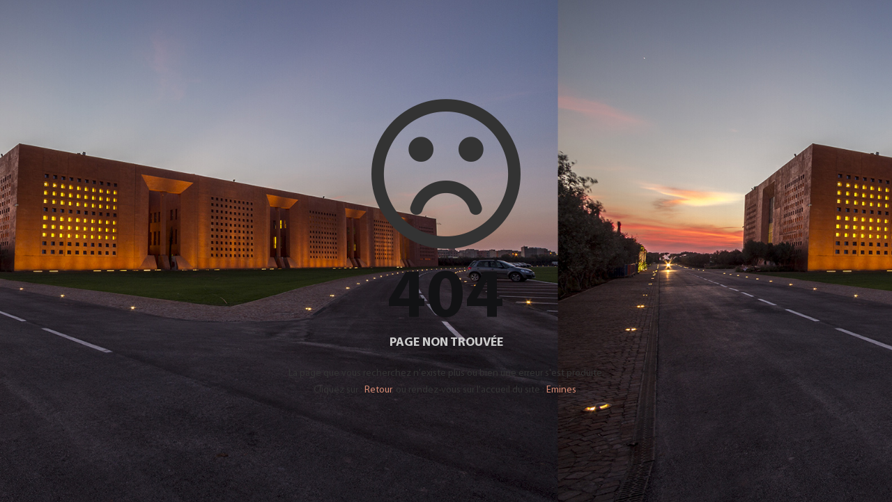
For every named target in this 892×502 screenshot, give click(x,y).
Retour (378, 390)
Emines (561, 390)
